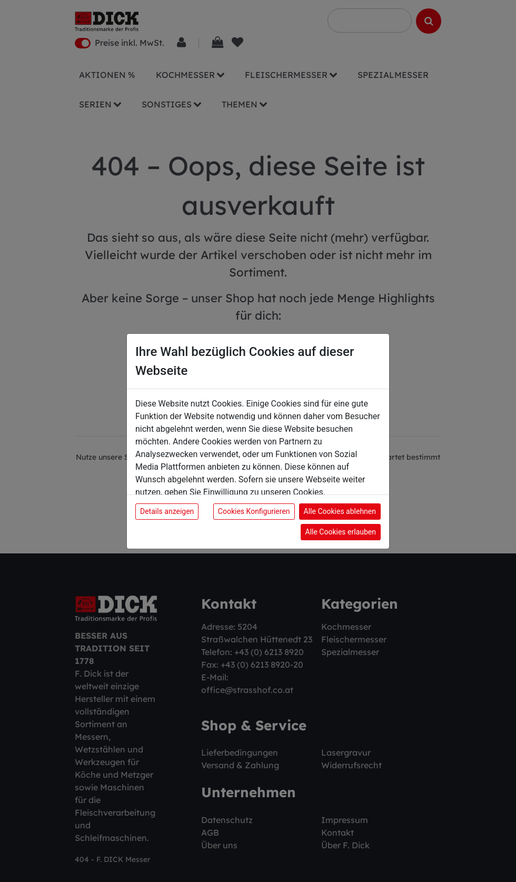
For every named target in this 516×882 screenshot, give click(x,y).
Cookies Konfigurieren (254, 511)
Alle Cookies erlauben (340, 532)
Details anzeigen (167, 511)
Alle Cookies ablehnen (340, 511)
